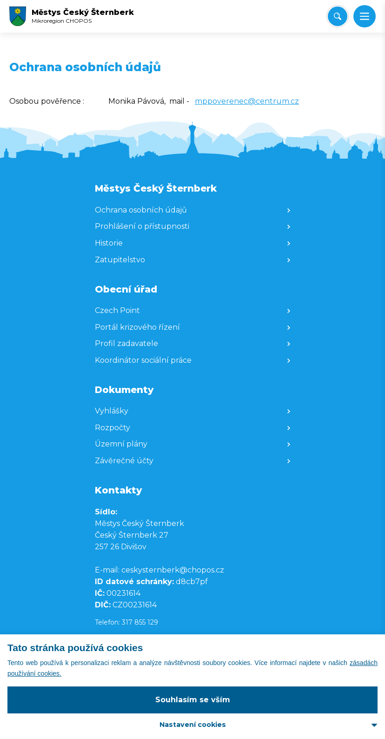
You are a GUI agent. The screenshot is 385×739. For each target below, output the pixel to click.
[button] (364, 16)
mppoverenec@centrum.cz (247, 101)
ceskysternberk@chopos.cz (172, 570)
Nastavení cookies (192, 724)
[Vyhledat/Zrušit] (337, 16)
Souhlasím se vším (192, 699)
